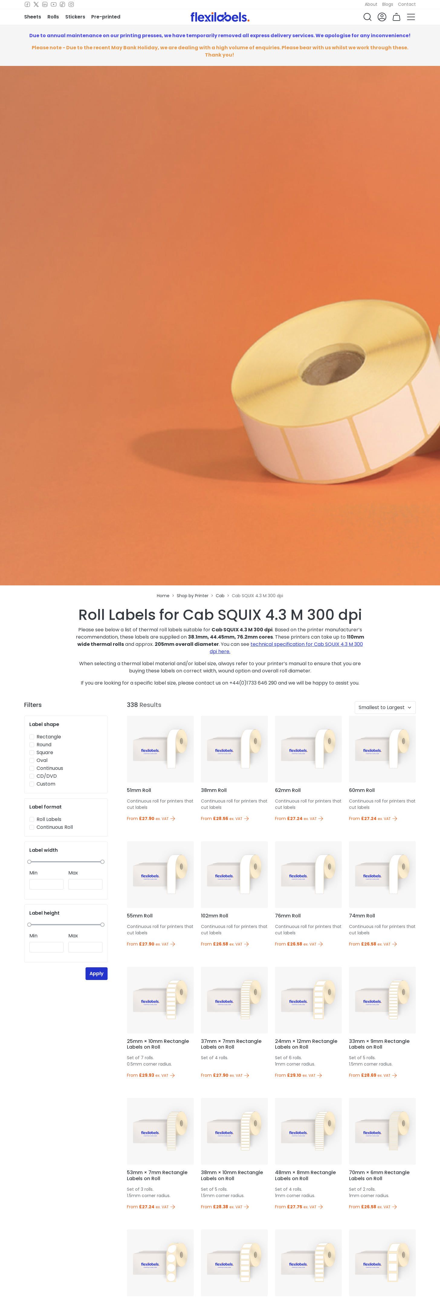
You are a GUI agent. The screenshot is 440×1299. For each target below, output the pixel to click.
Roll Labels (49, 819)
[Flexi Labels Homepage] (220, 17)
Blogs (387, 4)
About (371, 4)
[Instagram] (71, 4)
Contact (407, 4)
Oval (42, 760)
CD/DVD (47, 776)
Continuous (50, 768)
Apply (96, 973)
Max (73, 872)
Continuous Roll (55, 827)
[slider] (29, 862)
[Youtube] (53, 4)
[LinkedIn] (45, 4)
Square (45, 752)
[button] (367, 17)
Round (44, 744)
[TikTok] (62, 4)
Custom (46, 783)
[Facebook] (27, 4)
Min (33, 872)
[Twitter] (36, 4)
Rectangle (49, 736)
